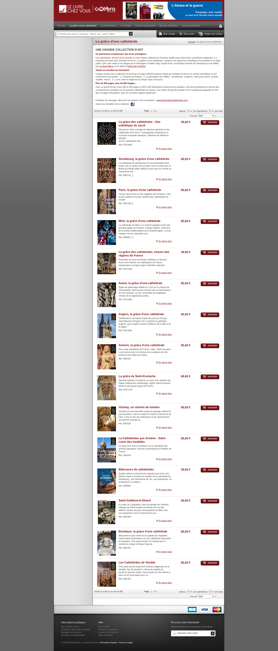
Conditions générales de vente (75, 629)
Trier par (193, 116)
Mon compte (169, 34)
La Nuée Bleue (106, 66)
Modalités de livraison (71, 632)
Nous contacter (105, 635)
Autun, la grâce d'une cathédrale (140, 283)
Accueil (191, 42)
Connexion (220, 26)
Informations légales (108, 642)
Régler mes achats (213, 34)
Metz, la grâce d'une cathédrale (139, 220)
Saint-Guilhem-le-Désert (135, 500)
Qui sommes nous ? (70, 626)
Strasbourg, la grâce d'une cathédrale (144, 158)
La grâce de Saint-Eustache (137, 376)
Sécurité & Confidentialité (73, 635)
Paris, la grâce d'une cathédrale (140, 189)
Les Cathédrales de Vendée (137, 562)
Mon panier (189, 34)
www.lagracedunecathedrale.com (172, 100)
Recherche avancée (107, 629)
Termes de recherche (108, 632)
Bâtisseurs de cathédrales (136, 469)
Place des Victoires (136, 66)
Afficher (204, 111)
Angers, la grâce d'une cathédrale (141, 314)
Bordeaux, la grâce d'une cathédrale (143, 531)
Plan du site (103, 626)
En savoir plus (165, 148)
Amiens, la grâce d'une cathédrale (141, 345)
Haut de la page (126, 642)
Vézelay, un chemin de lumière (139, 407)
